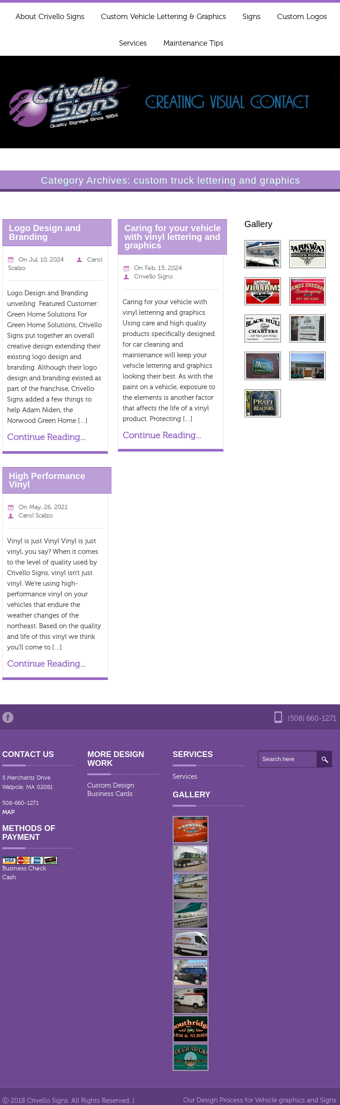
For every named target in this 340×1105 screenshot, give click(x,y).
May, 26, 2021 (48, 507)
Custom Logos (302, 16)
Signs (251, 16)
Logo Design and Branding (45, 232)
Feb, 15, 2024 (163, 268)
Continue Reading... (46, 437)
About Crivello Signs (49, 16)
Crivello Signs (153, 276)
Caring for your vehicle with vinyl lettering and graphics (172, 236)
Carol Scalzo (36, 515)
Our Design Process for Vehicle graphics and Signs (259, 1100)
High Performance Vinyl (47, 480)
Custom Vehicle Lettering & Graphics (163, 16)
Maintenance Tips (193, 43)
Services (133, 43)
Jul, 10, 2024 (46, 259)
